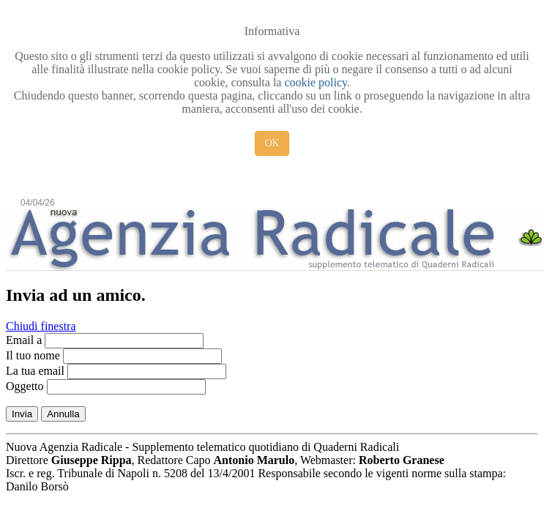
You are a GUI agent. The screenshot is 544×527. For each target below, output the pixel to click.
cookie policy (315, 82)
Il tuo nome (33, 355)
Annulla (63, 413)
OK (271, 143)
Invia (22, 413)
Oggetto (25, 386)
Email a (24, 340)
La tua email (35, 371)
